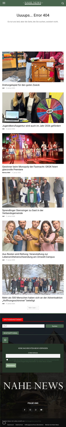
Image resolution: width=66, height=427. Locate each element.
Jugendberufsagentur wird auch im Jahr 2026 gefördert (31, 125)
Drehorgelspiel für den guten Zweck (21, 85)
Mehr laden (33, 308)
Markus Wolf (6, 172)
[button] (4, 423)
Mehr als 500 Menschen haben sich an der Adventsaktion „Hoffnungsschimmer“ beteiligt (32, 299)
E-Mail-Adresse (33, 353)
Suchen (54, 326)
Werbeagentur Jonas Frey (33, 421)
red (3, 88)
